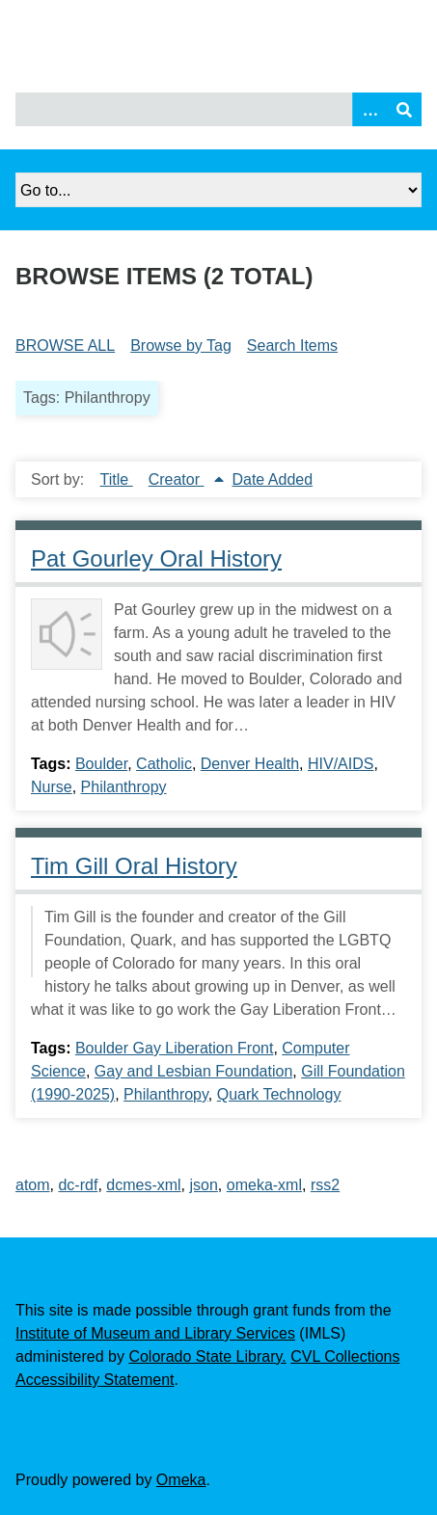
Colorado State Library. (207, 1356)
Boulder (101, 764)
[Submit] (404, 109)
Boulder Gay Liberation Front (174, 1048)
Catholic (164, 764)
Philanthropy (124, 787)
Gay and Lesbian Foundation (193, 1071)
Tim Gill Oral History (134, 866)
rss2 (325, 1185)
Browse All (65, 345)
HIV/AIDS (340, 764)
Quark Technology (279, 1094)
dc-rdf (77, 1185)
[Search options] (369, 109)
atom (32, 1185)
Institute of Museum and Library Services (155, 1333)
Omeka (181, 1480)
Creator (177, 479)
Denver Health (250, 764)
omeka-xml (264, 1185)
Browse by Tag (181, 345)
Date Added (272, 479)
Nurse (51, 787)
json (204, 1185)
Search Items (292, 345)
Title (116, 479)
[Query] (218, 109)
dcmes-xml (143, 1185)
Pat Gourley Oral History (156, 558)
